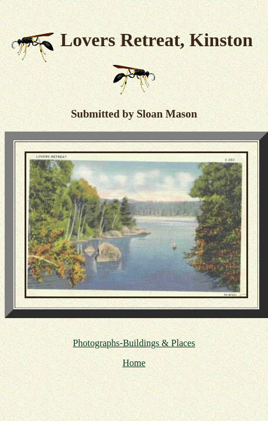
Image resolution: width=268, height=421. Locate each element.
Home (133, 363)
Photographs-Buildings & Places (134, 343)
